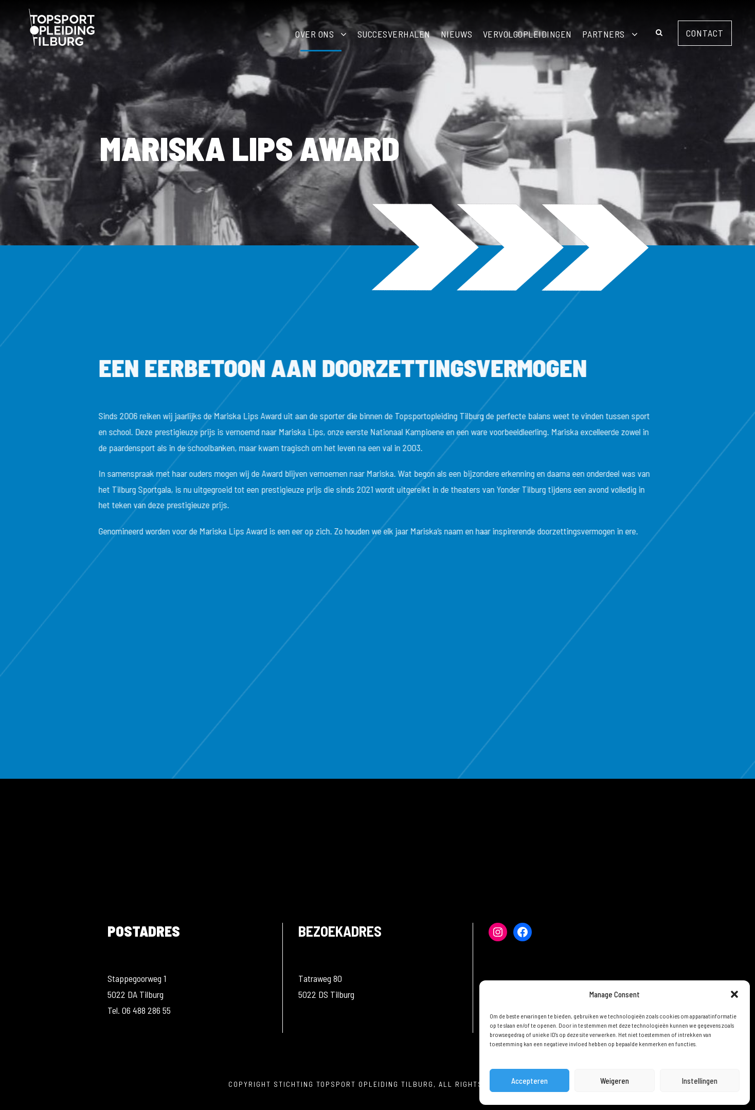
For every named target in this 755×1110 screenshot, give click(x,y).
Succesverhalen (393, 34)
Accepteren (529, 1080)
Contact (705, 33)
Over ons (314, 34)
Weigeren (614, 1080)
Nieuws (457, 34)
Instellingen (699, 1080)
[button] (734, 994)
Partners (603, 34)
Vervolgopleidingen (527, 34)
